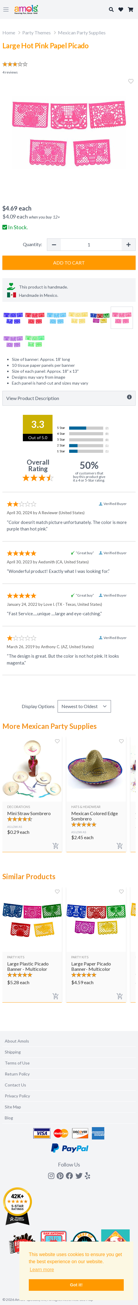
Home (8, 32)
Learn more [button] (42, 1269)
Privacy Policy (17, 1095)
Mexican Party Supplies (82, 32)
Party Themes (36, 32)
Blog (9, 1117)
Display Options (38, 706)
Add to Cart (69, 262)
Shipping (13, 1051)
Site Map (13, 1106)
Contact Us (15, 1084)
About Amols (17, 1040)
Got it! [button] (76, 1284)
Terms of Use (17, 1062)
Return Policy (17, 1073)
